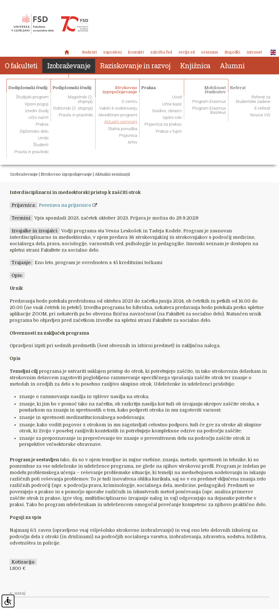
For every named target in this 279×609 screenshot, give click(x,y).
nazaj (19, 593)
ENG (271, 52)
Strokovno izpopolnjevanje (66, 174)
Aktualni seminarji (112, 174)
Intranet (254, 52)
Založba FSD (161, 52)
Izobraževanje (24, 174)
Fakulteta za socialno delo (50, 24)
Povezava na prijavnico (65, 205)
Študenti (89, 52)
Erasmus (209, 52)
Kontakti (136, 52)
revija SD (186, 52)
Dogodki (232, 52)
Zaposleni (112, 52)
